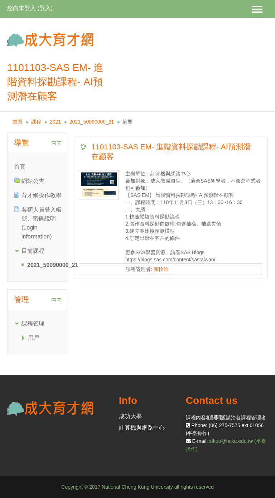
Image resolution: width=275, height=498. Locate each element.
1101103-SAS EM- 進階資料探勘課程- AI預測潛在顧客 (171, 151)
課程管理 (32, 323)
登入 (45, 8)
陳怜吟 (161, 269)
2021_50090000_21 (91, 122)
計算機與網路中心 (142, 428)
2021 (55, 122)
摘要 (127, 122)
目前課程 (32, 251)
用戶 (33, 338)
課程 (36, 122)
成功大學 (130, 416)
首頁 (18, 122)
